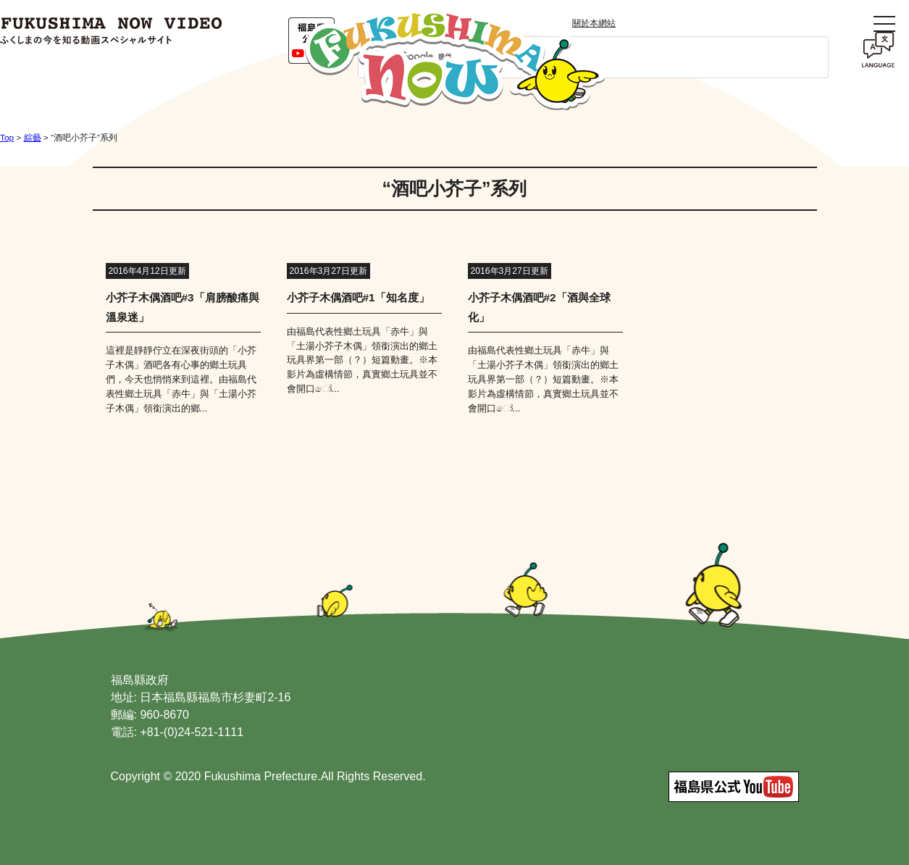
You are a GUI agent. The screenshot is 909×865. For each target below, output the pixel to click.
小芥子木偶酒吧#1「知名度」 (358, 297)
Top (7, 138)
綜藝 (32, 138)
